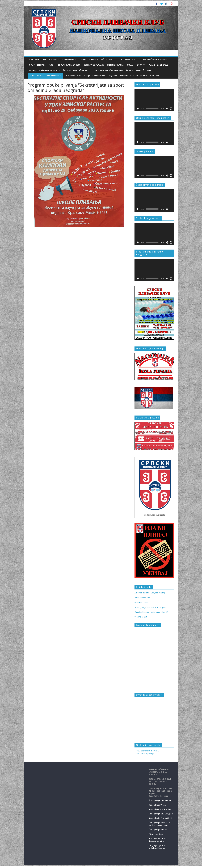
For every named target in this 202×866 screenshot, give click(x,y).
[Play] (138, 108)
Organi (130, 65)
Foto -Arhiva (68, 59)
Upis (44, 59)
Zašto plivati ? (108, 59)
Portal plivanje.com (142, 597)
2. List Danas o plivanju (144, 753)
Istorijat (141, 65)
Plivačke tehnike (87, 59)
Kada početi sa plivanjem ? (156, 59)
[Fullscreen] (171, 108)
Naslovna (34, 59)
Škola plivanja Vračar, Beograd (107, 70)
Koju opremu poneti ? (129, 59)
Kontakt (154, 75)
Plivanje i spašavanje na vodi (43, 70)
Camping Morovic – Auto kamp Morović (151, 612)
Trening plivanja (115, 65)
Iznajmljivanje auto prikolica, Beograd (150, 607)
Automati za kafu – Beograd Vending (149, 593)
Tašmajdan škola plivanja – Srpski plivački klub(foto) (90, 75)
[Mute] (167, 108)
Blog (50, 65)
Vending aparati (140, 617)
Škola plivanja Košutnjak (138, 70)
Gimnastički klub (141, 602)
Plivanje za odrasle (158, 65)
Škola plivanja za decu (69, 65)
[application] (154, 100)
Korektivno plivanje (94, 65)
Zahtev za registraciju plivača (44, 75)
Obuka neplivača (37, 65)
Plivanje (53, 59)
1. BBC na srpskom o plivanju (146, 751)
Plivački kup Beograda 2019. (133, 75)
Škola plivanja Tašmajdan (75, 70)
